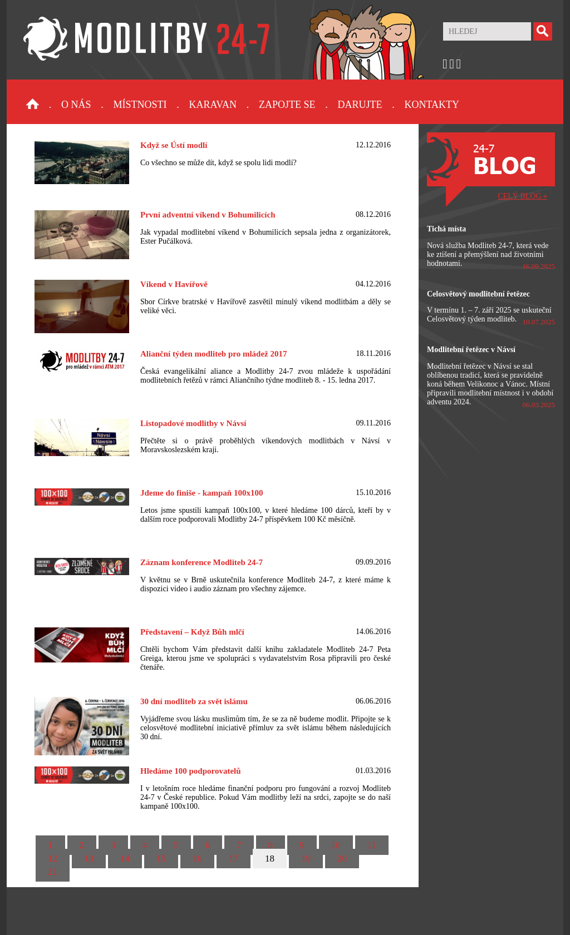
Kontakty (431, 104)
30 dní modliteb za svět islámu (194, 701)
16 (197, 858)
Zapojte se (287, 104)
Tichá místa (446, 229)
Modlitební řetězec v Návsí (471, 349)
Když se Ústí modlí (173, 145)
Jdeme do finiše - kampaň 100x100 (201, 492)
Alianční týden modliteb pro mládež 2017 (213, 353)
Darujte (359, 104)
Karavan (213, 104)
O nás (76, 104)
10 (336, 845)
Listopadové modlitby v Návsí (193, 423)
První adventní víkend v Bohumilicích (208, 214)
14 (125, 858)
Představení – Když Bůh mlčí (192, 631)
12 (52, 858)
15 (161, 858)
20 (342, 858)
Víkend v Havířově (174, 284)
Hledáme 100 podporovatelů (190, 770)
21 (52, 872)
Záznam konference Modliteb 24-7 (201, 562)
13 (89, 858)
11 (371, 845)
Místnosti (140, 104)
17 (233, 858)
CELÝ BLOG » (522, 196)
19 (306, 858)
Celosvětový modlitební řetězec (478, 294)
